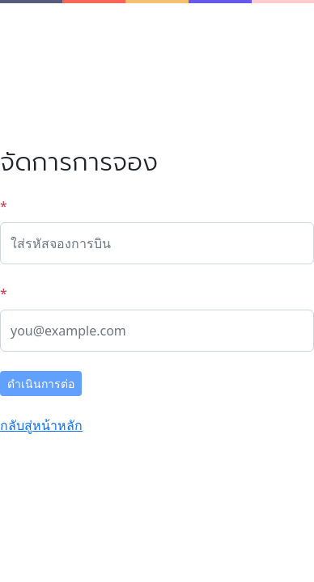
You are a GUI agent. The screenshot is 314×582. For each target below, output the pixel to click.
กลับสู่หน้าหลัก (41, 425)
